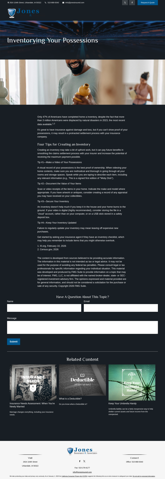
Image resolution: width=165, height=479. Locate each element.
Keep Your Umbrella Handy (123, 403)
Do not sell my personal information (144, 476)
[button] (78, 12)
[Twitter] (125, 2)
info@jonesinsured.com (73, 3)
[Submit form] (13, 341)
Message (11, 318)
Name (10, 301)
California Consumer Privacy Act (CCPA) (74, 476)
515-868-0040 (51, 3)
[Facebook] (132, 2)
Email (87, 301)
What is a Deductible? (70, 398)
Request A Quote (148, 3)
